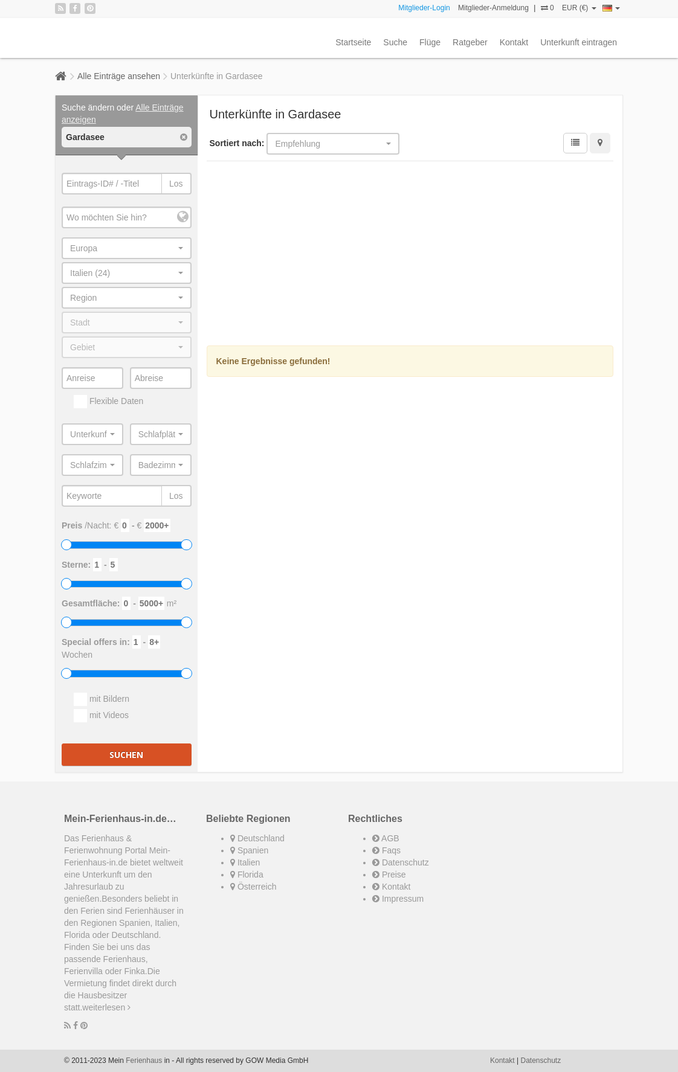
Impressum (398, 898)
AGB (385, 838)
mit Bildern (101, 699)
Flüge (430, 42)
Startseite (353, 42)
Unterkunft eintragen (578, 42)
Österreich (253, 886)
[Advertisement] (410, 254)
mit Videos (101, 715)
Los (176, 183)
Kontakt (514, 42)
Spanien (249, 850)
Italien (245, 862)
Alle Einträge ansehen (118, 76)
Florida (246, 874)
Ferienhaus (144, 1060)
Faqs (386, 850)
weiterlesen (106, 1007)
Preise (389, 874)
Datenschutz (400, 862)
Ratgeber (470, 42)
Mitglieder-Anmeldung (493, 8)
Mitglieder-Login (424, 8)
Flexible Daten (108, 401)
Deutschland (257, 838)
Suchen (126, 754)
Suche (395, 42)
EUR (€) (579, 8)
